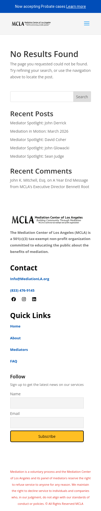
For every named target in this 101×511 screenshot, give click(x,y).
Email (15, 413)
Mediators (19, 349)
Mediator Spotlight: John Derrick (38, 122)
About (15, 338)
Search (82, 96)
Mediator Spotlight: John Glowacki (39, 147)
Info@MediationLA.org (29, 278)
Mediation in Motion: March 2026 (39, 131)
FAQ (13, 361)
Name (15, 393)
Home (15, 326)
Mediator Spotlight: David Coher (38, 139)
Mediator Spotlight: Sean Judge (37, 156)
